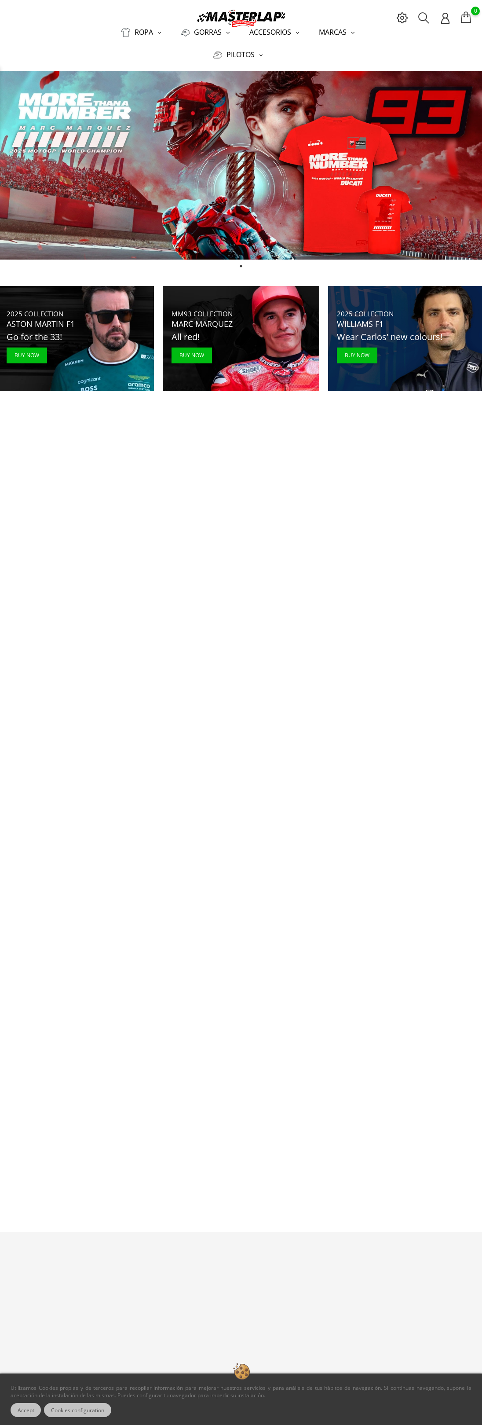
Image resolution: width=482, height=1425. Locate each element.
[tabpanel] (241, 165)
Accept (26, 1410)
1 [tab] (241, 265)
